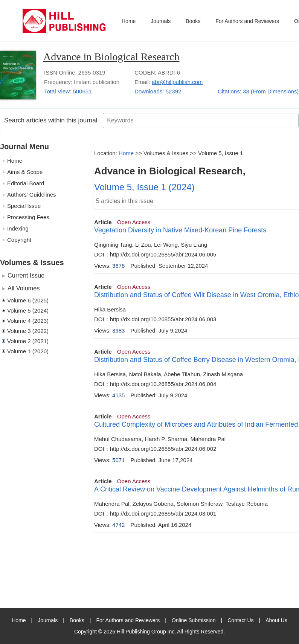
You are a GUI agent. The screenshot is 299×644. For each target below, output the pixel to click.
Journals (161, 21)
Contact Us (240, 620)
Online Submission (194, 620)
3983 (118, 330)
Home (129, 21)
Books (193, 21)
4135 (118, 395)
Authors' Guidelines (31, 194)
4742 (118, 525)
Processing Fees (28, 217)
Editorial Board (25, 183)
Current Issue (26, 275)
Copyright (19, 240)
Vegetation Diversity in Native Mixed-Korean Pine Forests (180, 230)
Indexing (18, 228)
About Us (276, 620)
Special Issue (24, 206)
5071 (118, 460)
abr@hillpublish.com (177, 82)
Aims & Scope (25, 172)
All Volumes (24, 288)
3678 (118, 265)
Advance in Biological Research (111, 57)
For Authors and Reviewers (247, 21)
